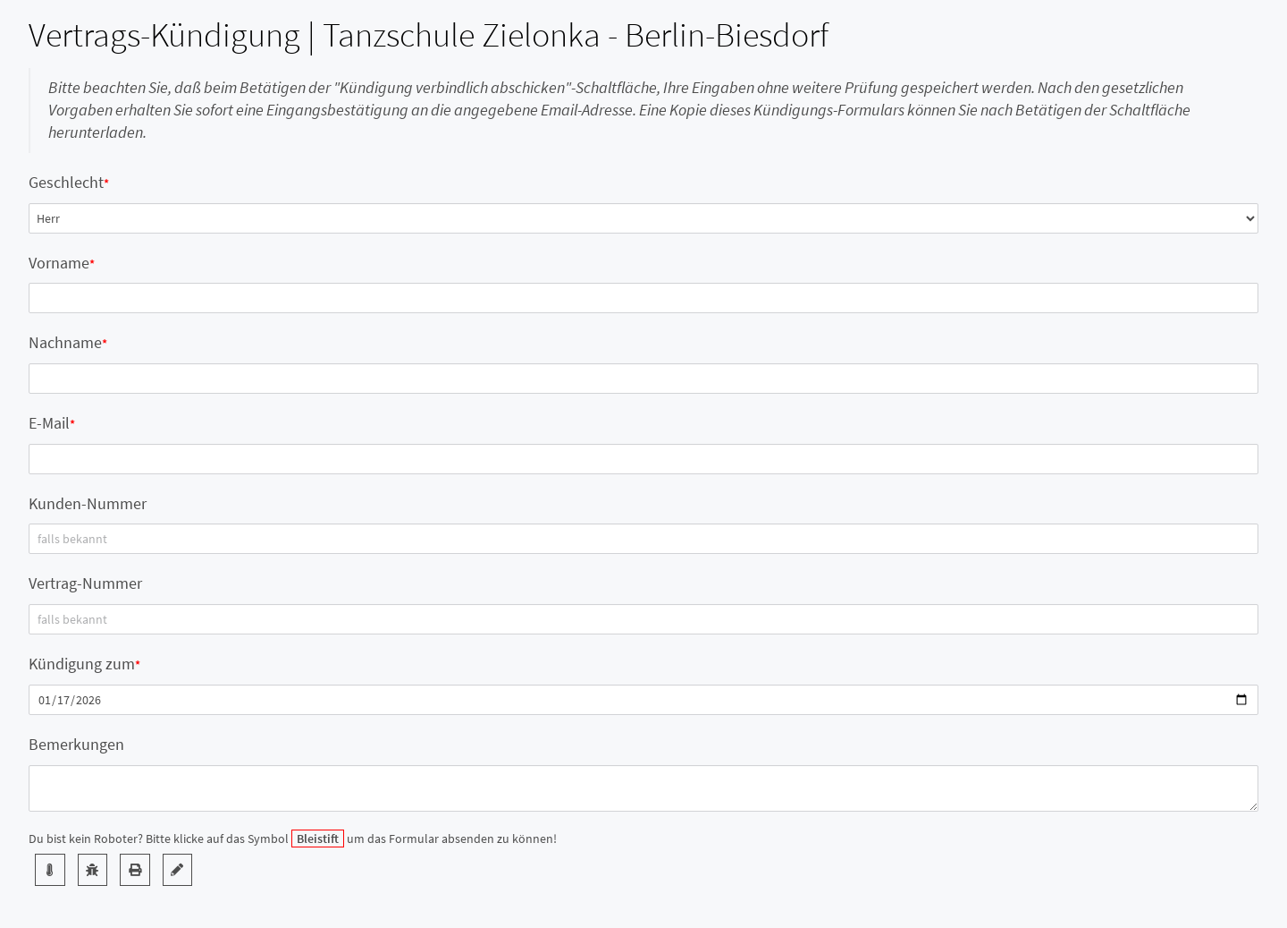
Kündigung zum (82, 663)
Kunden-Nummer (88, 503)
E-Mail (49, 423)
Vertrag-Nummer (85, 583)
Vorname (59, 262)
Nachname (65, 342)
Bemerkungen (76, 744)
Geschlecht (66, 182)
